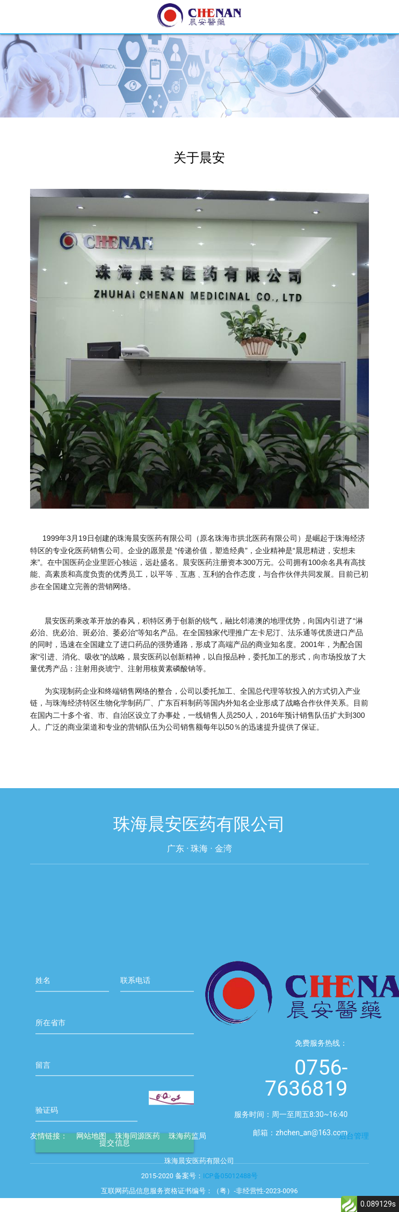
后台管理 (354, 1144)
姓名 (42, 1007)
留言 (42, 1092)
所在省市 (50, 1049)
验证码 (46, 1137)
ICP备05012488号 (230, 1184)
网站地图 (91, 1144)
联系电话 (135, 1007)
